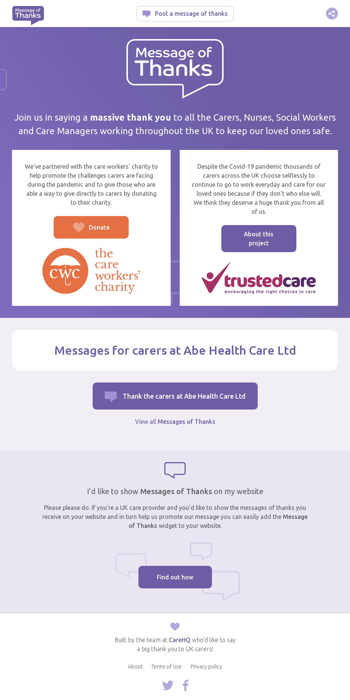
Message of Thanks (28, 15)
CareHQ (180, 640)
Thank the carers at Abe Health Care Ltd (184, 396)
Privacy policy (206, 667)
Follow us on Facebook (185, 685)
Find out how (175, 577)
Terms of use (167, 667)
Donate (82, 231)
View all (175, 421)
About (135, 667)
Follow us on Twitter (168, 685)
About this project (258, 238)
